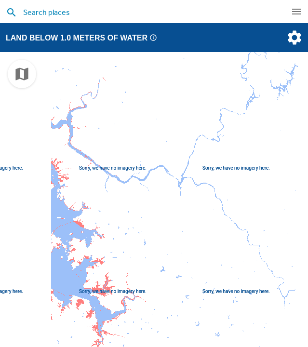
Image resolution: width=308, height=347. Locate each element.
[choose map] (22, 74)
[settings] (293, 37)
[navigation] (296, 11)
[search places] (140, 12)
